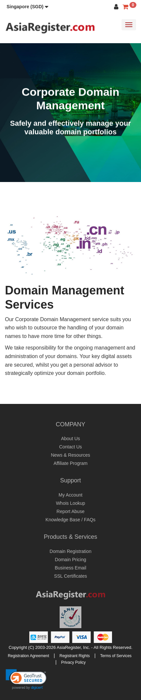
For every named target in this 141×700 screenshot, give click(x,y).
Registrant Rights (75, 656)
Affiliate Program (70, 463)
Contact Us (70, 446)
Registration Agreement (28, 656)
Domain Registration (71, 551)
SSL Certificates (70, 576)
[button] (27, 6)
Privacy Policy (73, 662)
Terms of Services (115, 656)
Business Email (70, 567)
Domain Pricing (70, 559)
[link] (26, 679)
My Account (70, 495)
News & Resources (70, 455)
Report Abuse (71, 511)
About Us (70, 438)
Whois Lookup (70, 503)
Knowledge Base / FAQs (70, 519)
